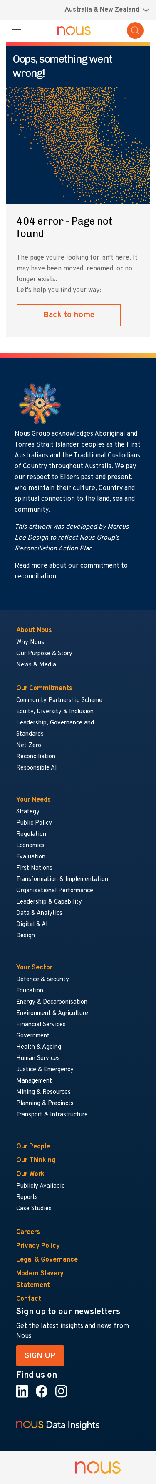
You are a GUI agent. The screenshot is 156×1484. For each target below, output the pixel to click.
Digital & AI (32, 925)
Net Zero (28, 746)
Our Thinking (35, 1160)
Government (33, 1036)
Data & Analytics (39, 913)
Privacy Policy (38, 1246)
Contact (28, 1299)
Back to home (68, 315)
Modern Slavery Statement (40, 1279)
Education (29, 991)
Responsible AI (36, 768)
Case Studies (34, 1209)
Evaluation (30, 857)
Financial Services (41, 1025)
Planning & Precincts (45, 1104)
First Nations (34, 868)
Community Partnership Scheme (59, 700)
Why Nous (30, 642)
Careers (28, 1232)
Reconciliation (35, 757)
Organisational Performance (54, 891)
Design (25, 936)
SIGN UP (40, 1356)
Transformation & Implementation (62, 879)
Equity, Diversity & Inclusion (55, 712)
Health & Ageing (38, 1047)
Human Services (38, 1059)
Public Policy (34, 823)
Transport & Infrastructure (52, 1115)
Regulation (31, 834)
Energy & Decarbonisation (51, 1002)
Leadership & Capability (49, 902)
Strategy (28, 812)
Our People (33, 1147)
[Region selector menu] (106, 10)
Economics (30, 846)
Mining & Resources (44, 1092)
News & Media (36, 665)
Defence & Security (42, 980)
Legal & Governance (47, 1260)
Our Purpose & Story (44, 654)
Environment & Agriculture (52, 1013)
